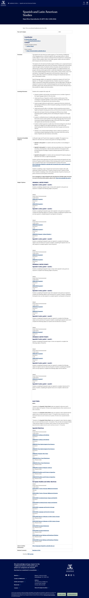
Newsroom (16, 584)
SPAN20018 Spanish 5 (38, 306)
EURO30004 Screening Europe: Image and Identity (45, 502)
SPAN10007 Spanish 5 (38, 353)
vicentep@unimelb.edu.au (34, 40)
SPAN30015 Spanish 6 (38, 259)
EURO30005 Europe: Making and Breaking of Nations (45, 540)
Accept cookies (61, 594)
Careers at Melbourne (19, 578)
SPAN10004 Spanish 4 (38, 286)
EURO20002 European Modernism (41, 526)
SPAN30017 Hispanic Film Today (40, 453)
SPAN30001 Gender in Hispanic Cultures (42, 467)
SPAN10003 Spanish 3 (38, 281)
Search (84, 3)
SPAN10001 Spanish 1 (38, 199)
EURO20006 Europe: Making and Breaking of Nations (45, 535)
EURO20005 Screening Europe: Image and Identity (45, 498)
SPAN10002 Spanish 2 (38, 204)
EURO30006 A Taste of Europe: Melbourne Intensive (45, 493)
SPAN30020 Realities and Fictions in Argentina (44, 477)
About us (16, 575)
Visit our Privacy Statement (49, 595)
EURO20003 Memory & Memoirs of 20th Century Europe (46, 516)
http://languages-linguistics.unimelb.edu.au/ (44, 546)
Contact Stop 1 (30, 46)
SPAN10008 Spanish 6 (38, 358)
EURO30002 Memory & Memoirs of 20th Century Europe (46, 521)
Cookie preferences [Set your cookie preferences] (72, 594)
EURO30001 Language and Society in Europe (43, 512)
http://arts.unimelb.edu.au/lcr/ (63, 178)
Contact (16, 588)
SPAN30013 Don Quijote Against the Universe (44, 444)
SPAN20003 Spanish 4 (38, 229)
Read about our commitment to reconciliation (25, 570)
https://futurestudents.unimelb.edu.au (36, 51)
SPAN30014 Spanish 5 (38, 255)
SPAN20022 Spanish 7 (38, 379)
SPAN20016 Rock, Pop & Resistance (41, 458)
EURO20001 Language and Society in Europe (43, 507)
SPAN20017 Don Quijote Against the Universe (44, 449)
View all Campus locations (41, 587)
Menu (87, 3)
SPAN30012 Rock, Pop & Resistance (41, 463)
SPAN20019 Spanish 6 (38, 311)
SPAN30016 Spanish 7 (38, 332)
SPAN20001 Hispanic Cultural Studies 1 (42, 234)
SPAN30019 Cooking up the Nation (41, 439)
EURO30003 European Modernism (41, 530)
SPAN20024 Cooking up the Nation (41, 435)
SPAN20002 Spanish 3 (38, 225)
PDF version (30, 554)
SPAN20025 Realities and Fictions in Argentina (44, 472)
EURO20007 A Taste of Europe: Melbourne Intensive (45, 488)
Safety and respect (19, 581)
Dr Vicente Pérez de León (30, 39)
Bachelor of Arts (36, 550)
